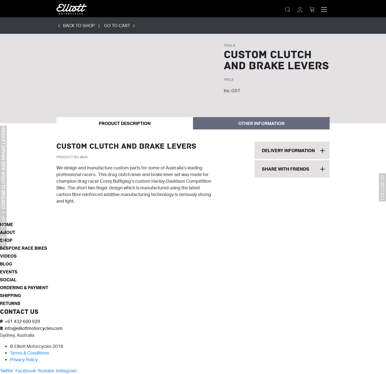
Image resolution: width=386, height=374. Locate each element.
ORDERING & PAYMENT (24, 287)
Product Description (125, 123)
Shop (3, 222)
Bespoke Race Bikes (23, 248)
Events (8, 271)
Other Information (261, 123)
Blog (6, 264)
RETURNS (10, 303)
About (7, 232)
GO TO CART (120, 25)
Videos (8, 256)
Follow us (382, 187)
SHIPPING (10, 295)
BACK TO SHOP (75, 25)
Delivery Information (288, 150)
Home (3, 241)
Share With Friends (285, 169)
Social (8, 279)
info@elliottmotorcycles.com (34, 328)
